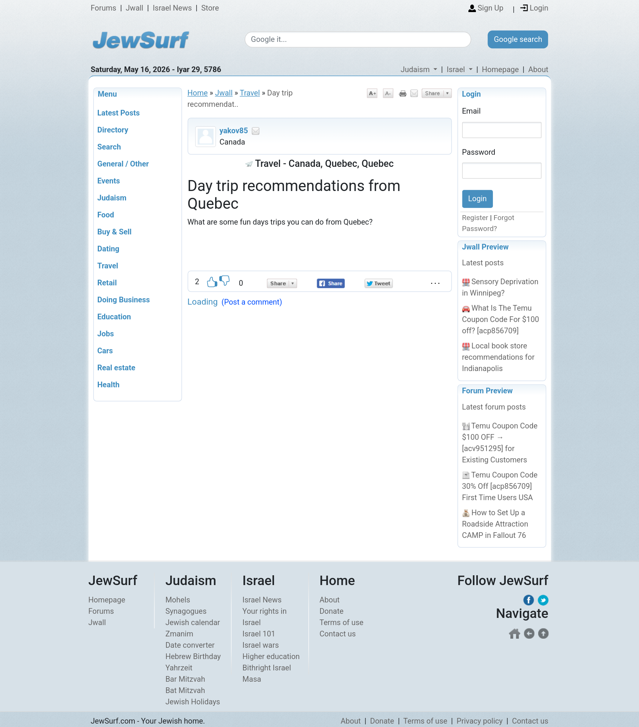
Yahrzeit (178, 667)
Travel (250, 92)
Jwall (134, 8)
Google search (518, 39)
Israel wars (260, 645)
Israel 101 (258, 633)
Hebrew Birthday (193, 656)
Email (471, 111)
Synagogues (185, 611)
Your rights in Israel (264, 617)
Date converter (189, 645)
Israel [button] (457, 69)
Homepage (500, 69)
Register (475, 218)
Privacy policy (480, 720)
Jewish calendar (192, 622)
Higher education (271, 656)
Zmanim (179, 633)
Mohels (177, 599)
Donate (331, 611)
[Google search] (358, 40)
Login (471, 94)
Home (198, 92)
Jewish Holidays (192, 701)
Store (210, 8)
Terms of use (341, 622)
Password (478, 151)
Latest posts (483, 263)
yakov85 (234, 130)
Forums (103, 8)
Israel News (172, 8)
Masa (251, 679)
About (538, 69)
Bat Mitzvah (185, 690)
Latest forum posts (494, 406)
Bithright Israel (266, 667)
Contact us (337, 633)
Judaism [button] (416, 69)
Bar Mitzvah (185, 679)
